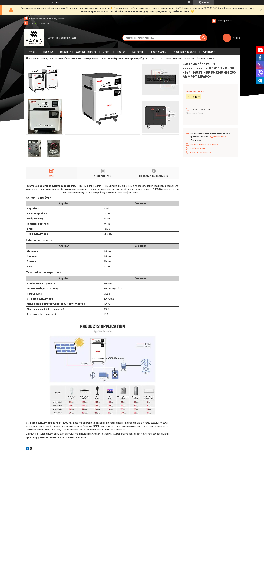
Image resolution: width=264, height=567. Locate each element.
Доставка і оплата (86, 52)
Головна (32, 52)
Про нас (121, 52)
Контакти (137, 52)
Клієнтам (208, 52)
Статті (106, 52)
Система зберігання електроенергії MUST (77, 58)
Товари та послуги (41, 58)
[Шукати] (203, 37)
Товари (64, 52)
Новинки (48, 52)
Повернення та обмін (184, 52)
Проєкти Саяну (158, 52)
